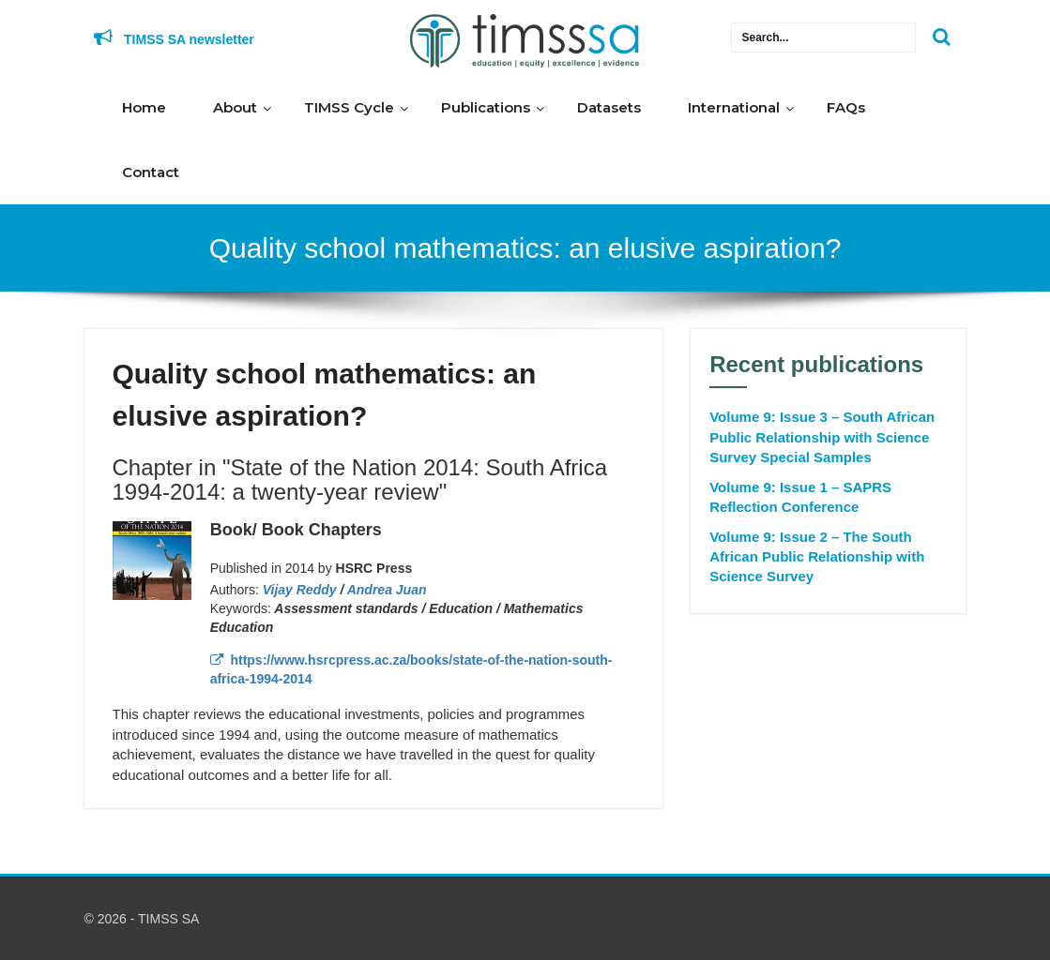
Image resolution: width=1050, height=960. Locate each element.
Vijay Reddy (300, 589)
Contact (150, 172)
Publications (485, 107)
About (235, 107)
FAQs (846, 107)
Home (144, 107)
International (734, 107)
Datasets (609, 107)
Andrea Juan (387, 589)
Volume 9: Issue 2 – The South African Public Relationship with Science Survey (816, 557)
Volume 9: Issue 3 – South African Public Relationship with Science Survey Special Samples (822, 437)
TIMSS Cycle (349, 107)
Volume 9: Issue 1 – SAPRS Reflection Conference (800, 497)
